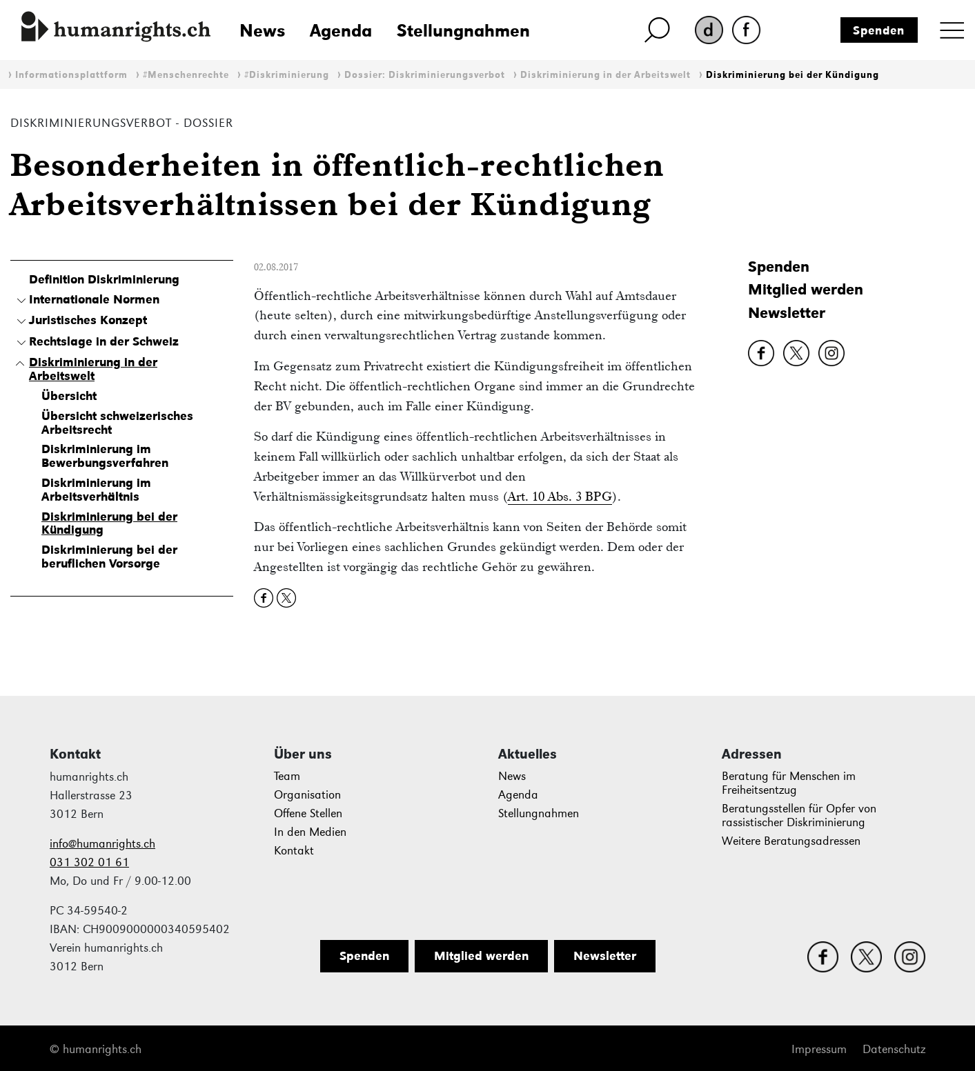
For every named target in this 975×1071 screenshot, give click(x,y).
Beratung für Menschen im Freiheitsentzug (789, 783)
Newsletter (786, 312)
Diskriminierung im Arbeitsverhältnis (96, 489)
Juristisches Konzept (88, 320)
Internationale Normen (94, 299)
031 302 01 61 (89, 862)
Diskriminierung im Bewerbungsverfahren (104, 456)
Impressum (819, 1049)
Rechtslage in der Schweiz (104, 341)
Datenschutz (894, 1049)
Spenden (879, 30)
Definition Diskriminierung (104, 279)
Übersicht (69, 396)
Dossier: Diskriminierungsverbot (424, 75)
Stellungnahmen (463, 30)
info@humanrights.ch (102, 844)
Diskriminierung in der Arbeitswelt (605, 75)
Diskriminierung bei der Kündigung (792, 75)
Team (287, 776)
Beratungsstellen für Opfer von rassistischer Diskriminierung (799, 815)
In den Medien (310, 832)
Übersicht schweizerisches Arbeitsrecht (117, 423)
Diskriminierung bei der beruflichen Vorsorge (109, 556)
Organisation (307, 795)
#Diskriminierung (286, 75)
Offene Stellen (308, 813)
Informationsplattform (71, 75)
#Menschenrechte (186, 75)
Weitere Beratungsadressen (791, 841)
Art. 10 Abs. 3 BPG (560, 496)
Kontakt (294, 850)
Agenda (341, 30)
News (262, 30)
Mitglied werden (805, 289)
